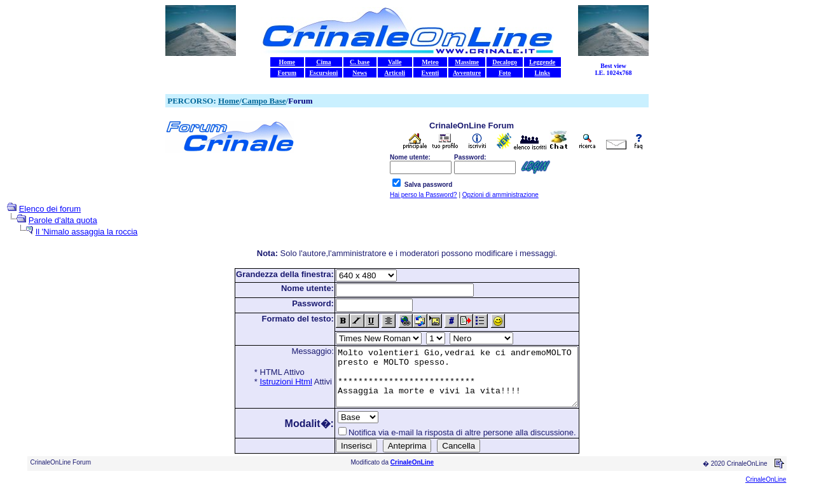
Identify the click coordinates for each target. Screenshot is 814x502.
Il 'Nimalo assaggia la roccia (87, 231)
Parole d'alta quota (63, 220)
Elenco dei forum (50, 209)
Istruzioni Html (271, 381)
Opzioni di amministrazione (500, 194)
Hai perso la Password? (423, 194)
